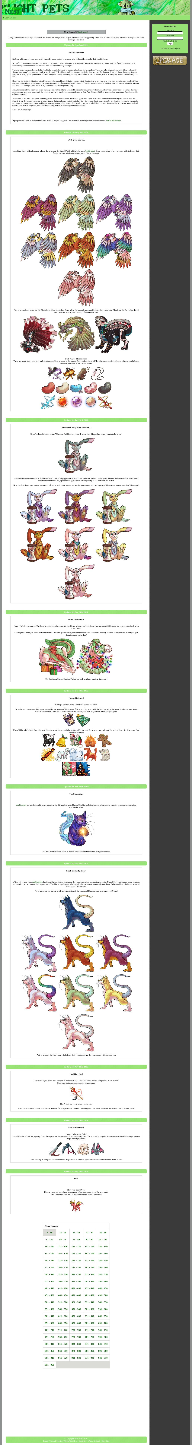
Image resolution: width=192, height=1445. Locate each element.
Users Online (9, 18)
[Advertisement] (76, 1406)
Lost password (166, 48)
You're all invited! (113, 120)
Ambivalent (90, 151)
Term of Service (56, 1441)
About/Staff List (71, 1441)
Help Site (105, 1441)
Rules (45, 1441)
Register (176, 48)
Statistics (82, 1441)
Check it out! (82, 32)
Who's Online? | (94, 1441)
